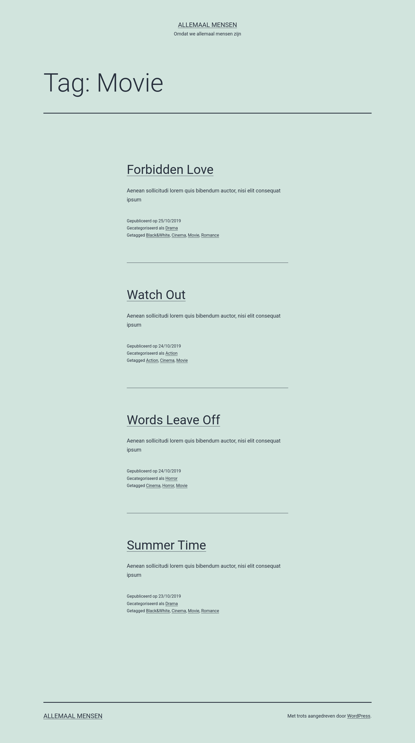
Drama (171, 228)
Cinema (179, 235)
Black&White (158, 235)
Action (171, 353)
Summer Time (166, 545)
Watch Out (156, 294)
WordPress (358, 716)
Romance (210, 235)
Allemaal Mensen (207, 25)
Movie (193, 235)
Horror (171, 478)
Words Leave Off (173, 419)
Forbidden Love (170, 169)
